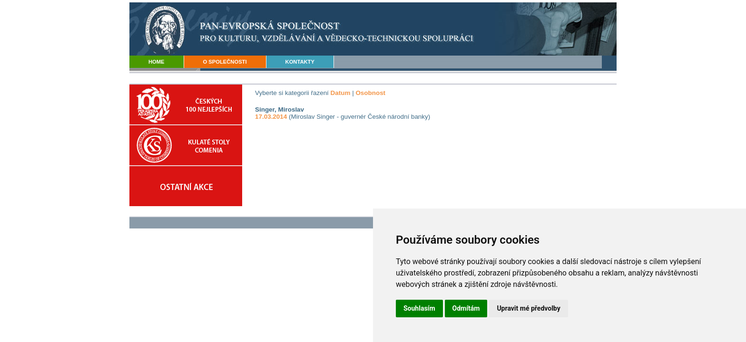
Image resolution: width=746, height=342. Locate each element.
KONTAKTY (299, 62)
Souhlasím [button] (419, 308)
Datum (341, 92)
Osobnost (370, 92)
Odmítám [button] (466, 308)
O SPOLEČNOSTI (225, 62)
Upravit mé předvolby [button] (528, 308)
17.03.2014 (271, 116)
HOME (156, 62)
